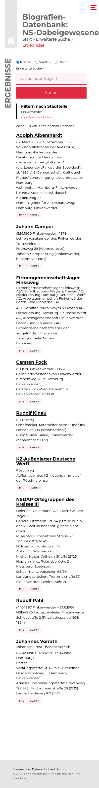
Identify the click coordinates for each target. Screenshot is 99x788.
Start (27, 39)
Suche (51, 92)
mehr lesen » (29, 215)
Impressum (21, 769)
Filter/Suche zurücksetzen (37, 116)
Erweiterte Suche (53, 39)
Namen (23, 62)
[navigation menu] (94, 7)
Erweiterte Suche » (30, 68)
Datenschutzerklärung (48, 769)
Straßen (42, 62)
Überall (62, 62)
